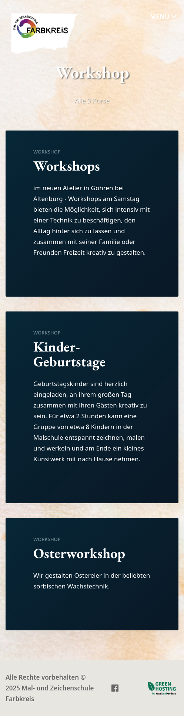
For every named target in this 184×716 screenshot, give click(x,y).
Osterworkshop (79, 554)
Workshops (66, 166)
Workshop (47, 152)
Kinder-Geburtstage (69, 354)
